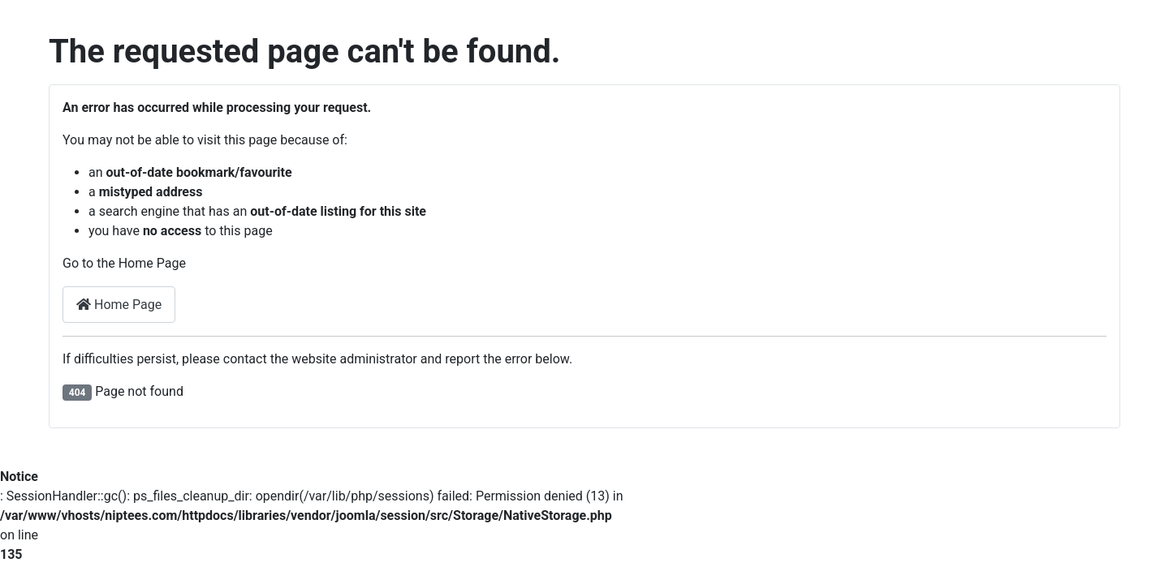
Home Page (119, 304)
